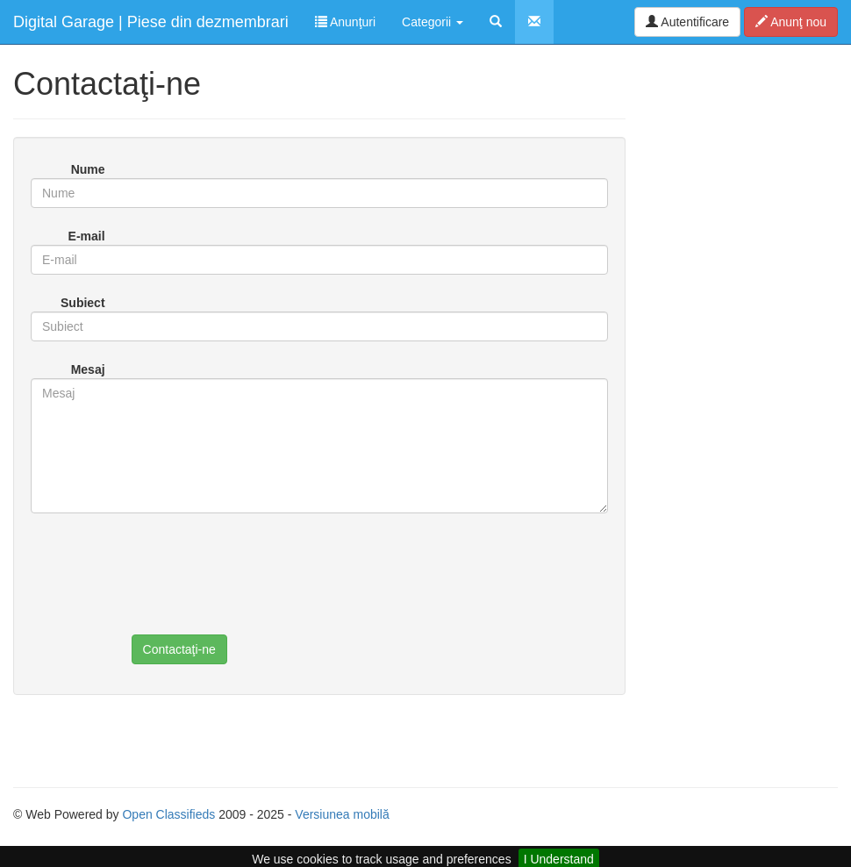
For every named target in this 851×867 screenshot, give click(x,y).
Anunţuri (345, 22)
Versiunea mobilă (342, 814)
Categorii (432, 22)
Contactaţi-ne (179, 649)
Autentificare (687, 22)
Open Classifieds (168, 814)
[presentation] (265, 587)
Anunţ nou (790, 22)
